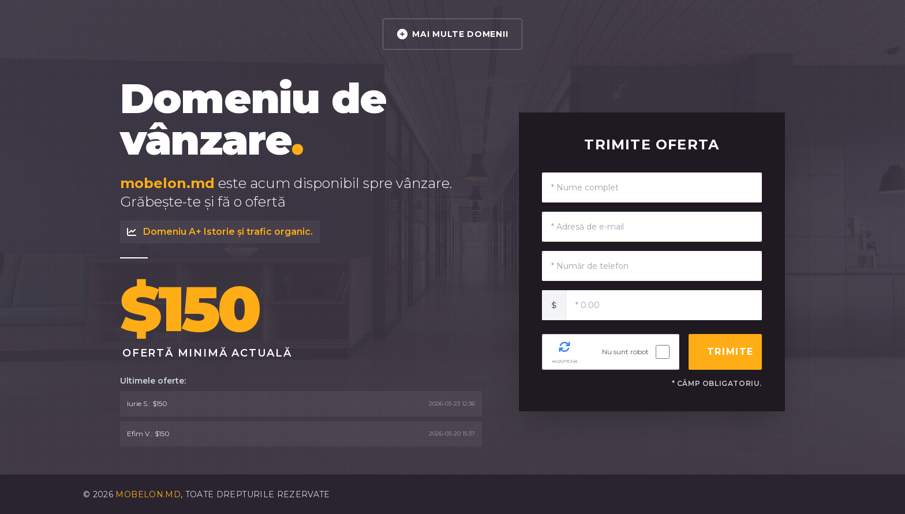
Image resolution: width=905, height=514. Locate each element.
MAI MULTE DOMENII (452, 34)
